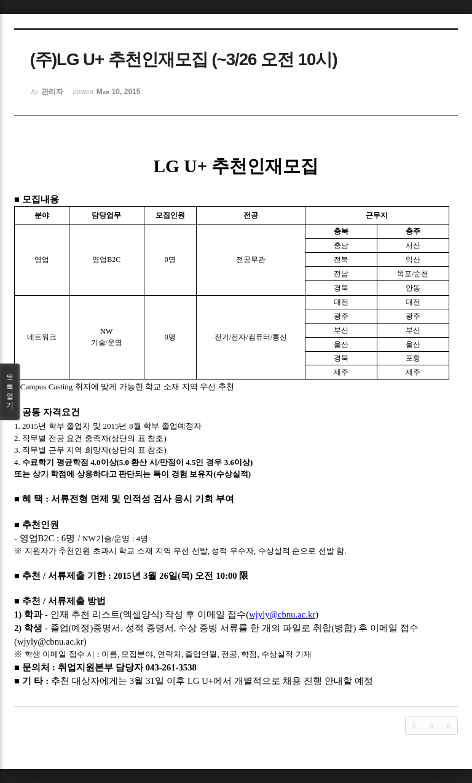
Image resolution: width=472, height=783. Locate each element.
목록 (10, 391)
